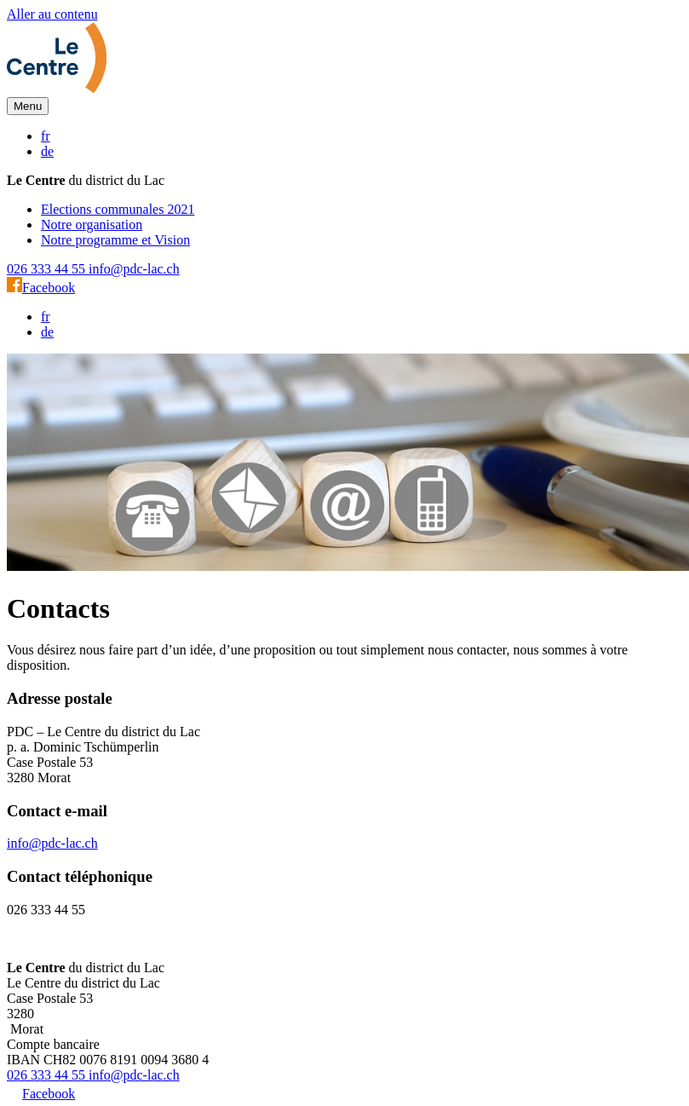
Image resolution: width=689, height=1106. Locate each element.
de (47, 151)
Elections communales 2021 (117, 209)
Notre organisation (91, 224)
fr (45, 136)
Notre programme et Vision (115, 240)
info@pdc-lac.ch (134, 269)
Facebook (41, 287)
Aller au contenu (52, 14)
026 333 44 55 (48, 269)
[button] (28, 106)
